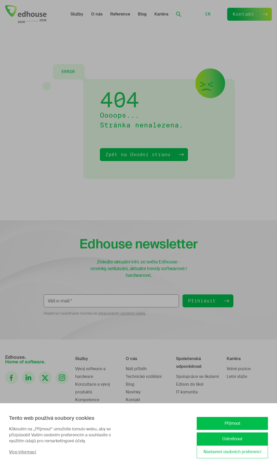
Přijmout (232, 423)
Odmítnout (232, 438)
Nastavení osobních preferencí (232, 451)
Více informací (22, 452)
